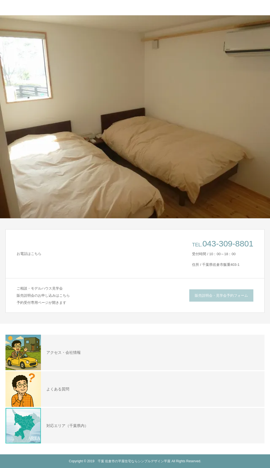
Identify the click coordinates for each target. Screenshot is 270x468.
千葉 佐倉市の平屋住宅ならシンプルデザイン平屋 (134, 461)
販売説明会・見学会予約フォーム (221, 295)
